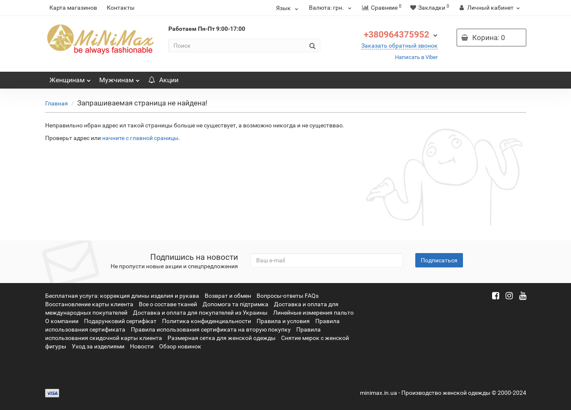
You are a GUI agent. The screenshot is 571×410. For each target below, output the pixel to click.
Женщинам (70, 78)
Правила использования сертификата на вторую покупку (211, 329)
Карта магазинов (73, 7)
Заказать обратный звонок (399, 45)
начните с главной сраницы (140, 138)
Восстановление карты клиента (89, 304)
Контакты (121, 7)
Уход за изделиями (98, 346)
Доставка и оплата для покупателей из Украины (200, 312)
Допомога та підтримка (235, 304)
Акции (163, 80)
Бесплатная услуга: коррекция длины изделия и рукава (122, 295)
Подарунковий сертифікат (120, 321)
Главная (56, 103)
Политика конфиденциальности (206, 321)
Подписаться (439, 260)
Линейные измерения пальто (313, 312)
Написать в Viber (416, 57)
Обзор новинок (180, 346)
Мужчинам (119, 78)
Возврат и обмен (228, 295)
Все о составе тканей (168, 304)
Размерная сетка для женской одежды (222, 337)
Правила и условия (283, 321)
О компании (61, 321)
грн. (331, 7)
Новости (142, 346)
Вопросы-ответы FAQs (288, 295)
